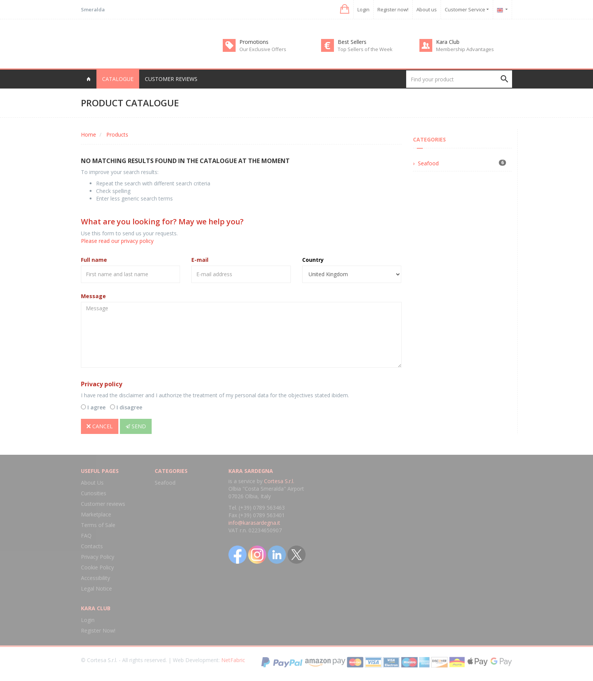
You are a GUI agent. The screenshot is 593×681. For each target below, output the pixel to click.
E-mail (199, 259)
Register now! (392, 9)
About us (426, 9)
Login (363, 9)
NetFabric (233, 660)
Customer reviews (171, 78)
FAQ (86, 535)
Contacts (92, 546)
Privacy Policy (97, 556)
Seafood (428, 163)
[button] (344, 9)
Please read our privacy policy (117, 240)
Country (313, 259)
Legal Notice (96, 588)
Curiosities (93, 493)
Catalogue (118, 78)
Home (88, 134)
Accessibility (95, 577)
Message (93, 296)
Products (117, 134)
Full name (94, 259)
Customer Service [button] (467, 9)
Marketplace (96, 514)
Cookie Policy (97, 567)
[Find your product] (459, 79)
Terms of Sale (98, 525)
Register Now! (98, 630)
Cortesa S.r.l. (279, 481)
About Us (92, 482)
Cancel (100, 426)
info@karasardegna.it (254, 522)
